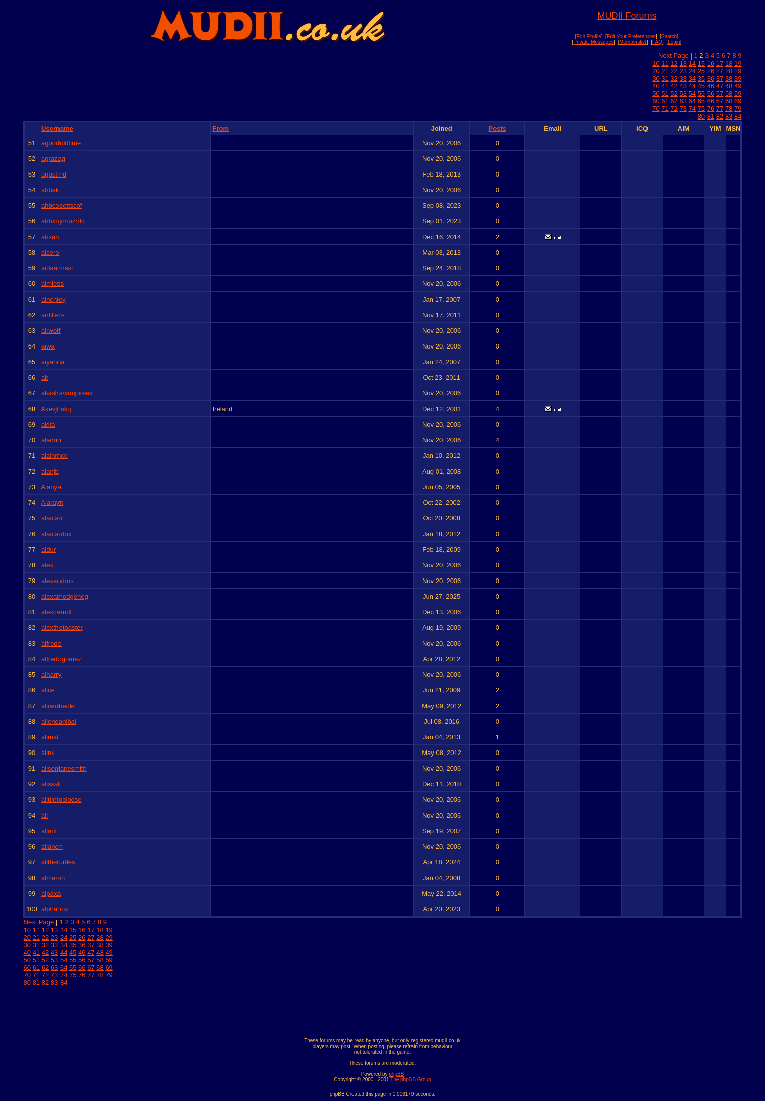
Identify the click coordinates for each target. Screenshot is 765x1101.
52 (673, 93)
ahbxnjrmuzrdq (63, 221)
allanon (52, 846)
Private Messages (593, 42)
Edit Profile (588, 36)
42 (673, 86)
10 (655, 63)
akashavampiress (66, 393)
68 (728, 101)
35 (701, 78)
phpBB (396, 1074)
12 (673, 63)
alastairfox (56, 534)
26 (710, 71)
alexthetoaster (62, 627)
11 (664, 63)
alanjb (50, 471)
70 (655, 108)
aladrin (51, 440)
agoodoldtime (61, 143)
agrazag (53, 158)
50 (655, 93)
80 (701, 116)
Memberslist (632, 42)
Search (669, 36)
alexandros (57, 581)
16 (710, 63)
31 (664, 78)
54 (692, 93)
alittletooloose (61, 799)
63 (682, 101)
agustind (53, 174)
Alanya (51, 487)
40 (655, 86)
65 (701, 101)
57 (719, 93)
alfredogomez (61, 659)
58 (728, 93)
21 (664, 71)
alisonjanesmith (64, 768)
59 (737, 93)
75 (701, 108)
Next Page (673, 56)
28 (728, 71)
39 (737, 78)
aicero (50, 252)
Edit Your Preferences (631, 36)
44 (692, 86)
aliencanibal (58, 721)
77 (719, 108)
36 (710, 78)
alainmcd (54, 455)
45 (701, 86)
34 (692, 78)
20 (655, 71)
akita (48, 424)
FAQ (657, 42)
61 (664, 101)
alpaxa (51, 893)
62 (673, 101)
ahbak (50, 190)
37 (719, 78)
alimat (50, 737)
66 (710, 101)
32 (673, 78)
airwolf (51, 330)
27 (719, 71)
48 (728, 86)
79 (737, 108)
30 (655, 78)
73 (682, 108)
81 (710, 116)
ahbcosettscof (61, 205)
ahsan (50, 237)
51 (664, 93)
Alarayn (52, 502)
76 (710, 108)
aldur (48, 549)
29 (737, 71)
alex (47, 565)
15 (701, 63)
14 (692, 63)
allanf (49, 831)
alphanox (54, 909)
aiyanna (53, 362)
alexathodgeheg (64, 596)
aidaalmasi (57, 268)
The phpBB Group (410, 1079)
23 (682, 71)
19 (737, 63)
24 (692, 71)
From (220, 128)
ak (44, 377)
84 (737, 116)
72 (673, 108)
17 (719, 63)
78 (728, 108)
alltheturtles (58, 862)
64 (692, 101)
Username (57, 128)
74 (692, 108)
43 (682, 86)
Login (674, 42)
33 (682, 78)
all (44, 815)
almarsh (53, 878)
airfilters (53, 315)
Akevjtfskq (56, 409)
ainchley (53, 299)
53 (682, 93)
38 (728, 78)
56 (710, 93)
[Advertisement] (382, 1009)
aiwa (48, 346)
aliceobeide (58, 706)
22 (673, 71)
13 (682, 63)
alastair (52, 518)
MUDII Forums (626, 16)
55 (701, 93)
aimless (52, 283)
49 (737, 86)
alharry (51, 674)
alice (48, 690)
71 (664, 108)
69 (737, 101)
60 (655, 101)
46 (710, 86)
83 (728, 116)
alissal (50, 784)
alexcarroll (56, 612)
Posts (497, 128)
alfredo (51, 643)
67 (719, 101)
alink (48, 753)
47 (719, 86)
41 (664, 86)
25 (701, 71)
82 (719, 116)
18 (728, 63)
